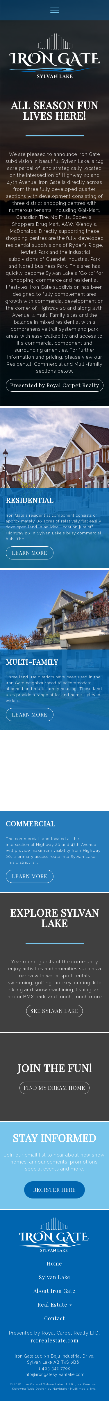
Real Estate (54, 1304)
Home (54, 1263)
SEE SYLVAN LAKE (54, 1010)
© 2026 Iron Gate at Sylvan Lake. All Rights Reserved (54, 1384)
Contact (54, 1318)
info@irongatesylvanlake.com (54, 1374)
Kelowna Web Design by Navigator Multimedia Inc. (54, 1388)
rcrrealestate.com (54, 1340)
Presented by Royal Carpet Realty (54, 385)
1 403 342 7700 (54, 1368)
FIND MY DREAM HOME (54, 1087)
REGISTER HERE (54, 1189)
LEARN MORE (29, 552)
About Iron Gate (54, 1290)
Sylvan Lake (54, 1277)
